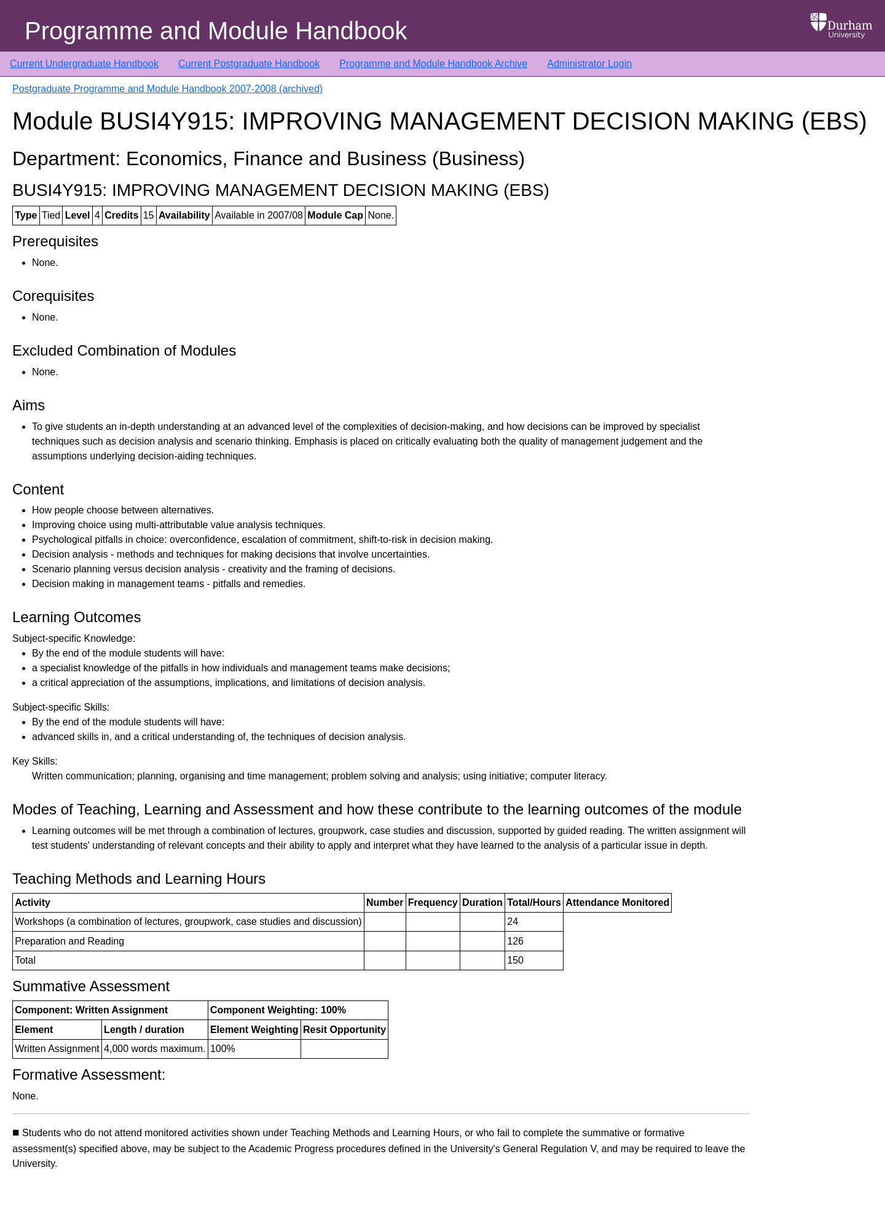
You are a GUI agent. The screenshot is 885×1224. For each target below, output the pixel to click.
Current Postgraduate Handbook (249, 63)
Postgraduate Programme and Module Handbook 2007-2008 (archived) (167, 89)
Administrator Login (589, 63)
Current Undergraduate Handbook (84, 63)
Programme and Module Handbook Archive (433, 63)
